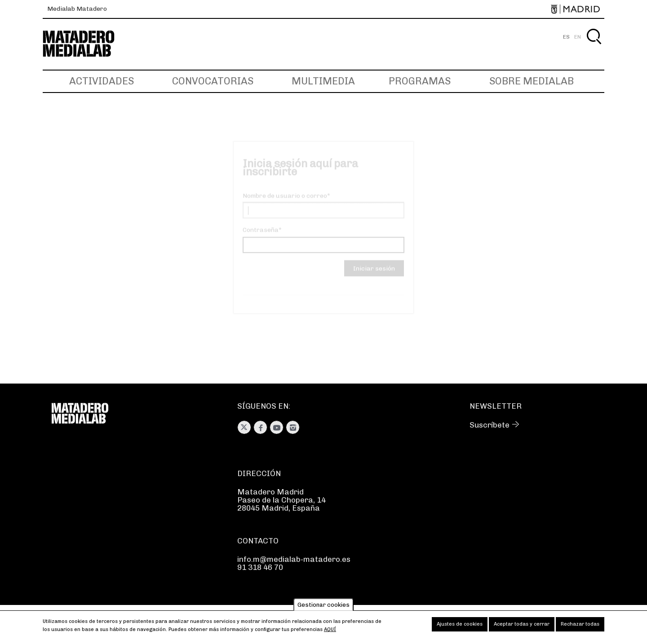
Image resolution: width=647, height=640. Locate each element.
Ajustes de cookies (460, 627)
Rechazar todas (580, 627)
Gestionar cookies (323, 607)
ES (566, 37)
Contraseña (261, 237)
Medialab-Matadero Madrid (87, 43)
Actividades (101, 81)
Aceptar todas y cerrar (522, 627)
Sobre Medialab (531, 81)
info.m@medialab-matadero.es (293, 559)
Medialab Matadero (77, 8)
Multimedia (323, 81)
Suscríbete (490, 424)
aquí (330, 632)
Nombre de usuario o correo (285, 203)
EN (577, 37)
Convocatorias (212, 81)
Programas (420, 81)
